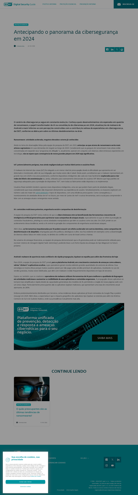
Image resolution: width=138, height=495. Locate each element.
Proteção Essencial (68, 4)
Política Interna (49, 4)
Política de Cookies (36, 476)
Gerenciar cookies (57, 461)
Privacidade (60, 488)
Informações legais (72, 488)
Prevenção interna (88, 4)
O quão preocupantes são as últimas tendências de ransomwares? (31, 410)
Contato (52, 456)
